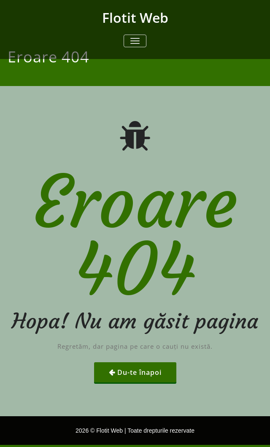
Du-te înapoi (139, 372)
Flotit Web (135, 17)
